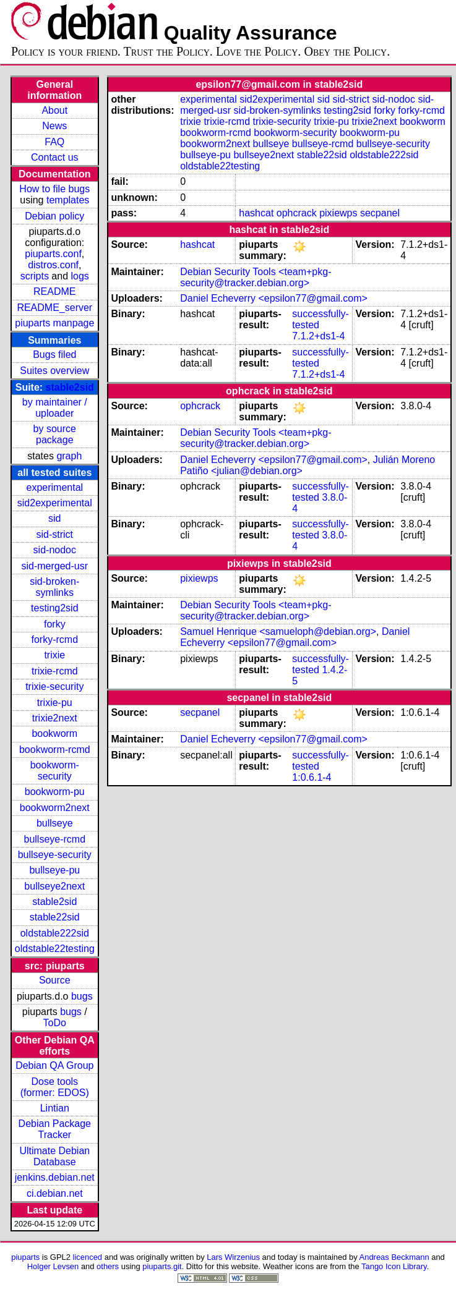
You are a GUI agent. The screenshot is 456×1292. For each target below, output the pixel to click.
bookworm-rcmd (54, 749)
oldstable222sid (54, 933)
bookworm (54, 733)
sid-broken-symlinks (54, 587)
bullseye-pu (54, 870)
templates (67, 200)
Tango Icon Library (394, 1266)
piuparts (25, 1257)
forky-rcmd (55, 639)
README (54, 291)
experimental (54, 487)
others (108, 1266)
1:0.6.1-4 (311, 777)
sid (54, 518)
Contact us (54, 157)
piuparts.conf (53, 254)
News (54, 126)
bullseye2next (54, 886)
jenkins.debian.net (55, 1177)
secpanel (380, 213)
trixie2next (54, 718)
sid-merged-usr (54, 566)
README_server (54, 307)
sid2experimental (54, 503)
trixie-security (54, 686)
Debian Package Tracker (55, 1129)
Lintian (54, 1108)
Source (55, 980)
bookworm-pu (55, 791)
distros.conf (53, 265)
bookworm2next (55, 807)
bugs (82, 996)
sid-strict (55, 534)
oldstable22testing (55, 948)
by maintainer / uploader (54, 408)
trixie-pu (54, 702)
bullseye (55, 823)
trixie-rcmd (55, 671)
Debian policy (54, 216)
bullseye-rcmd (54, 839)
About (54, 110)
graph (69, 456)
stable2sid (70, 387)
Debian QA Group (54, 1065)
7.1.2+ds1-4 (318, 336)
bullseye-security (55, 854)
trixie (54, 655)
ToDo (54, 1023)
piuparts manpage (54, 323)
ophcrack (297, 213)
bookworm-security (54, 770)
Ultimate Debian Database (54, 1156)
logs (80, 276)
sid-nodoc (54, 550)
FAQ (54, 142)
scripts (34, 276)
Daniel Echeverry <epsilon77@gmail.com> (274, 298)
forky (55, 624)
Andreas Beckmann (394, 1257)
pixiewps (338, 213)
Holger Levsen (53, 1266)
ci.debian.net (55, 1193)
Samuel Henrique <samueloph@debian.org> (278, 631)
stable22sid (55, 917)
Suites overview (54, 370)
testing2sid (55, 608)
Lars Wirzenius (233, 1257)
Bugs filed (54, 354)
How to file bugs (54, 189)
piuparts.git (161, 1266)
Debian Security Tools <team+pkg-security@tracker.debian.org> (255, 277)
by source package (54, 434)
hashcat (256, 213)
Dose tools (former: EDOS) (54, 1087)
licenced (88, 1257)
